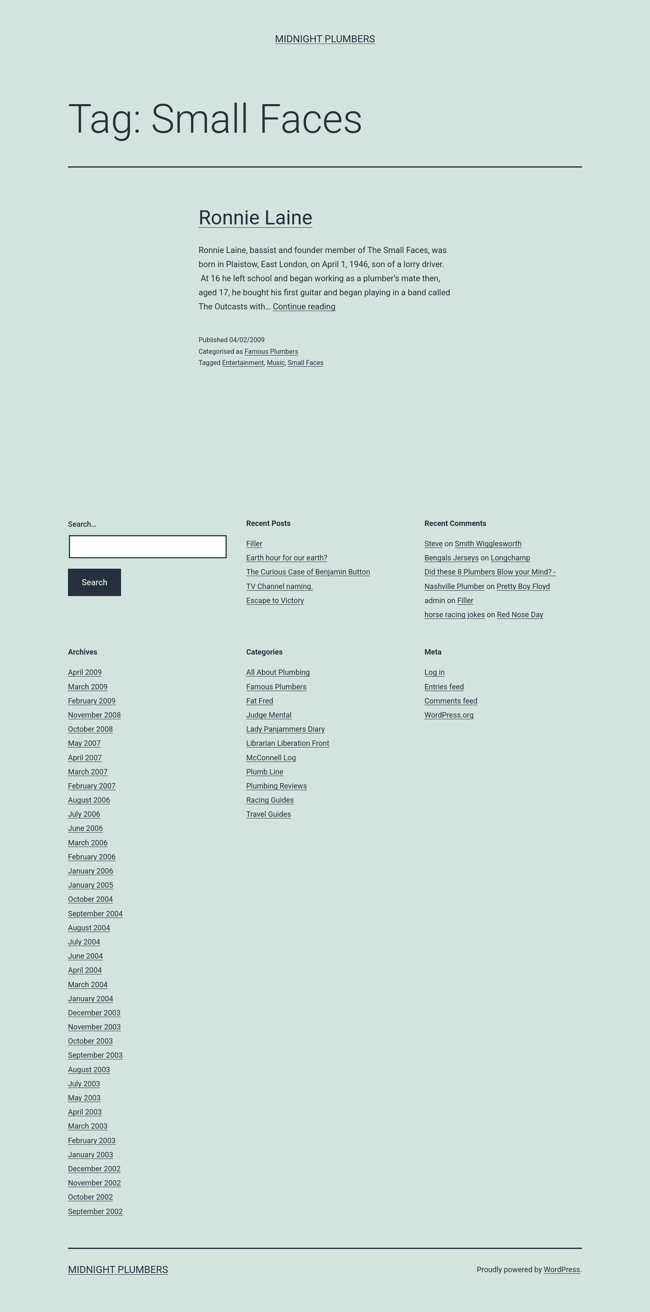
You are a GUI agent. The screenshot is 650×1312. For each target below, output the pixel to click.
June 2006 (85, 828)
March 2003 (88, 1126)
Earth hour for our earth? (286, 557)
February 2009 (92, 700)
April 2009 (85, 672)
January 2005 (90, 885)
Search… (82, 524)
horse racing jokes (454, 614)
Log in (434, 672)
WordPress (562, 1269)
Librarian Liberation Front (287, 743)
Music (276, 363)
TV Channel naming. (279, 586)
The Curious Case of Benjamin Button (308, 571)
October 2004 (90, 899)
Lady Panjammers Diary (285, 729)
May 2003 (84, 1097)
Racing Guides (270, 800)
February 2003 (92, 1140)
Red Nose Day (520, 614)
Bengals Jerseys (451, 557)
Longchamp (510, 557)
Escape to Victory (275, 600)
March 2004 (88, 984)
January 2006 (90, 871)
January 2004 (90, 998)
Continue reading (304, 307)
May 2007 (84, 743)
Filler (254, 543)
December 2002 (94, 1168)
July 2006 (84, 814)
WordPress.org (449, 715)
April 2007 (85, 757)
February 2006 (92, 856)
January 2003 (90, 1154)
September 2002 (95, 1211)
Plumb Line (265, 771)
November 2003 (94, 1026)
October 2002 (90, 1197)
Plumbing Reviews (276, 785)
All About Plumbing (278, 672)
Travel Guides (268, 814)
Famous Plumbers (271, 351)
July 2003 (84, 1083)
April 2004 (85, 970)
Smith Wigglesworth (488, 543)
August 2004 (89, 927)
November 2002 (94, 1182)
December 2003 (94, 1012)
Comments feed (451, 700)
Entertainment (243, 363)
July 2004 (84, 941)
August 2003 (89, 1069)
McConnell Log (271, 757)
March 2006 (88, 842)
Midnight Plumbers (325, 39)
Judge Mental (268, 715)
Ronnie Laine (256, 217)
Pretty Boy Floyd (523, 586)
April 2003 (85, 1112)
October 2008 (90, 729)
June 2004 (85, 956)
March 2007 (88, 771)
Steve (433, 543)
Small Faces (305, 363)
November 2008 (94, 715)
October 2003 (90, 1041)
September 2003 (95, 1055)
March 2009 (88, 686)
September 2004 (95, 913)
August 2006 (89, 800)
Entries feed (444, 686)
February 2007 (92, 785)
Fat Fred (259, 700)
